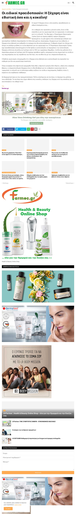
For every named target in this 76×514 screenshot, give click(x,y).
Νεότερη (5, 183)
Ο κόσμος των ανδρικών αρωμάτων (24, 430)
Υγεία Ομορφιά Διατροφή (20, 9)
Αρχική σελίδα (6, 9)
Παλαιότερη (69, 183)
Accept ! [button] (8, 508)
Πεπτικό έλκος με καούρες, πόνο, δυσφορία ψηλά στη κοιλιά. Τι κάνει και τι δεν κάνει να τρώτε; (13, 176)
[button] (2, 2)
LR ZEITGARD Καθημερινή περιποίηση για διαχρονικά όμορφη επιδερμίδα (36, 438)
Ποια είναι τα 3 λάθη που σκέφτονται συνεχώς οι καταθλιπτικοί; (60, 154)
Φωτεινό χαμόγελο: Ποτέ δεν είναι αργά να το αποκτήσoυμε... (12, 153)
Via (3, 86)
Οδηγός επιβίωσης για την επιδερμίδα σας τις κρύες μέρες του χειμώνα (37, 176)
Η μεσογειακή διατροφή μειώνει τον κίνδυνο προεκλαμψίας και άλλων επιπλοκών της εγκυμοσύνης (37, 155)
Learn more (17, 504)
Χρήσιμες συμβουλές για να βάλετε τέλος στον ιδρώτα (61, 176)
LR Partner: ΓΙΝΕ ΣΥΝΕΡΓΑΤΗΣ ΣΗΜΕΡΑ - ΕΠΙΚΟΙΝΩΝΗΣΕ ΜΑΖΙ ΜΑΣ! (34, 421)
